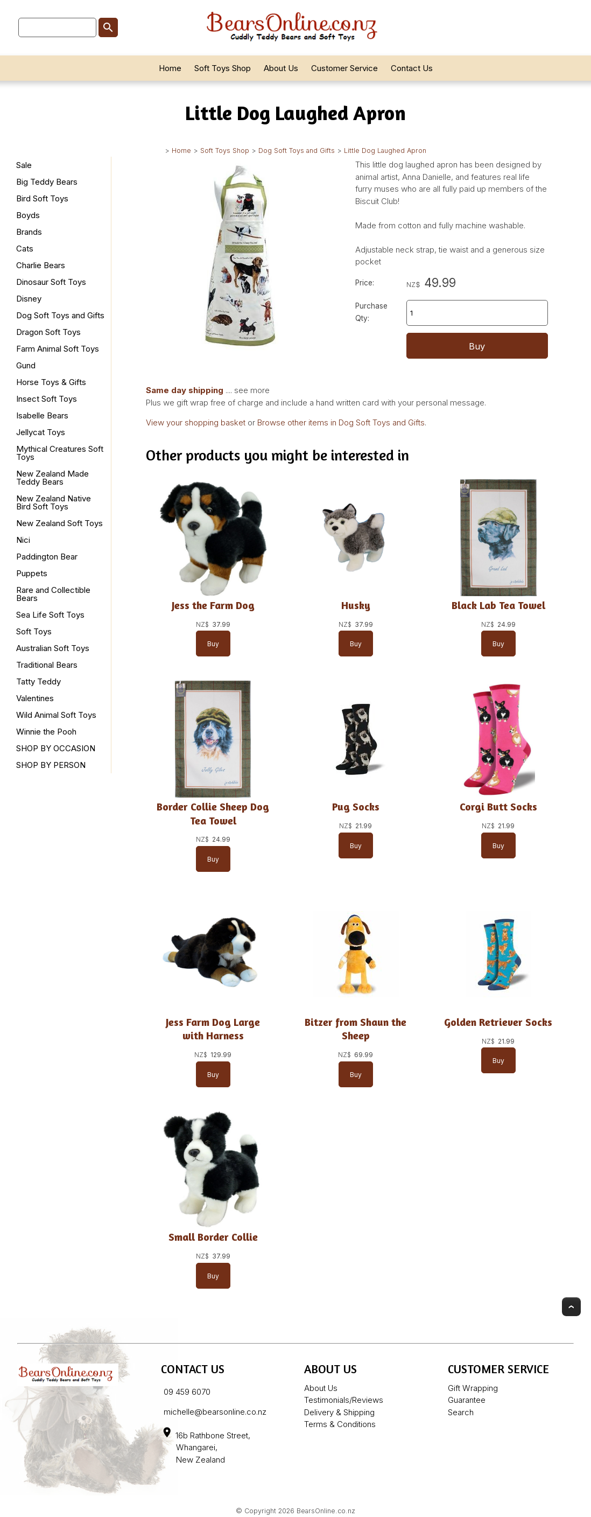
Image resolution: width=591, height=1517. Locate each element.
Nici (23, 540)
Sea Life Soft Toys (50, 615)
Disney (28, 298)
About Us (281, 68)
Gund (26, 365)
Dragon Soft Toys (48, 332)
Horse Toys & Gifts (51, 382)
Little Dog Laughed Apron (385, 150)
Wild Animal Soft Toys (56, 715)
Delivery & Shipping (339, 1412)
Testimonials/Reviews (343, 1400)
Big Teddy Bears (47, 182)
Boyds (28, 215)
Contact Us (412, 68)
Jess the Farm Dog (212, 605)
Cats (24, 248)
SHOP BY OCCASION (55, 748)
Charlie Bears (40, 265)
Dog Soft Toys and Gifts (296, 150)
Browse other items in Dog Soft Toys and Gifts (341, 422)
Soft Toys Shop (222, 68)
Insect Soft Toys (46, 399)
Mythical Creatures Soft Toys (59, 453)
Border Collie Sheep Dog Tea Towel (213, 814)
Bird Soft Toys (42, 198)
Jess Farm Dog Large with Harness (213, 1029)
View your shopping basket (195, 422)
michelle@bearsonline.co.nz (215, 1412)
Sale (24, 165)
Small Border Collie (212, 1237)
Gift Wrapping (473, 1388)
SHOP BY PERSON (51, 765)
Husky (355, 605)
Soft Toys (34, 631)
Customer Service (344, 68)
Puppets (31, 573)
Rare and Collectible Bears (53, 594)
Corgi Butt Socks (498, 807)
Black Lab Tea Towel (498, 605)
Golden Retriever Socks (498, 1022)
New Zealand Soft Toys (59, 523)
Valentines (35, 698)
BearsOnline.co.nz (326, 1511)
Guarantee (467, 1400)
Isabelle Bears (42, 415)
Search (461, 1412)
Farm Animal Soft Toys (57, 349)
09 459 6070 (187, 1392)
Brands (29, 232)
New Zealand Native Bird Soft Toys (53, 502)
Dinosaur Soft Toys (51, 282)
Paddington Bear (47, 556)
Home (170, 68)
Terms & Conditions (340, 1424)
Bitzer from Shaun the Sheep (355, 1029)
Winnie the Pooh (46, 731)
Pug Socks (355, 807)
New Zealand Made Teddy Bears (52, 478)
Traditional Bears (47, 665)
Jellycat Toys (40, 432)
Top (571, 1306)
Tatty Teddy (38, 681)
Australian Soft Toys (52, 648)
